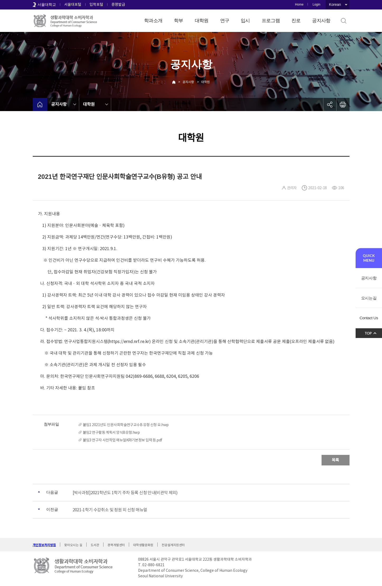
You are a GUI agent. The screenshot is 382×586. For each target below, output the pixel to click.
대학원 (202, 20)
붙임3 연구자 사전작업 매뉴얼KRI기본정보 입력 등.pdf (122, 440)
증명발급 (118, 4)
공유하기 (329, 104)
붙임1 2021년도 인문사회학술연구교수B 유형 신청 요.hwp (126, 424)
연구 (224, 20)
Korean (335, 4)
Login (316, 4)
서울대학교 (46, 4)
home (40, 104)
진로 (296, 20)
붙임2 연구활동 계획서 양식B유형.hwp (111, 432)
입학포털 (96, 4)
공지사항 (321, 20)
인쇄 (343, 104)
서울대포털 (72, 4)
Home (299, 4)
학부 (178, 20)
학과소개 (153, 20)
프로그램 (271, 20)
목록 (335, 460)
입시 (245, 20)
